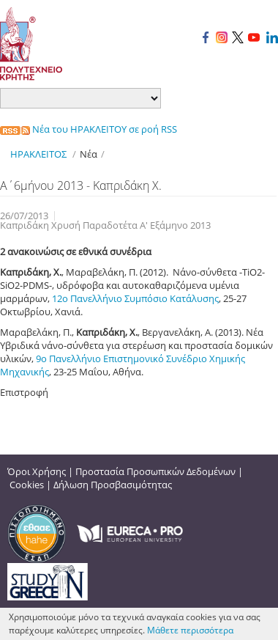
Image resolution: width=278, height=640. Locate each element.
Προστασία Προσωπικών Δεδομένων (155, 471)
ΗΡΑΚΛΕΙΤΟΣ (38, 154)
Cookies (27, 484)
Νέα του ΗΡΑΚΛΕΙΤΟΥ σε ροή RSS (88, 129)
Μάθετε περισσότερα (190, 630)
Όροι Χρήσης (36, 471)
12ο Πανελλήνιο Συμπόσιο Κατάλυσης (135, 298)
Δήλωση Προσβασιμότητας (112, 484)
